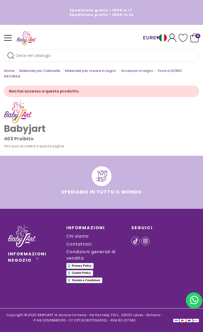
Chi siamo (77, 236)
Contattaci (79, 244)
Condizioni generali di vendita (91, 255)
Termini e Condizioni (86, 280)
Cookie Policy (81, 272)
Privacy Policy (81, 265)
